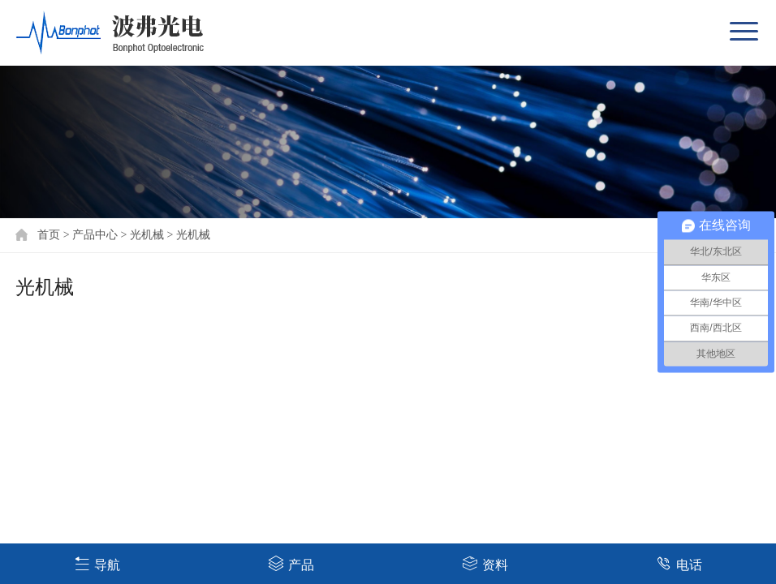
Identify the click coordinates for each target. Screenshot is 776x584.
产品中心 (95, 235)
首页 (48, 235)
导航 (97, 563)
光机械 (147, 235)
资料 (485, 563)
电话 (679, 563)
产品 (291, 563)
